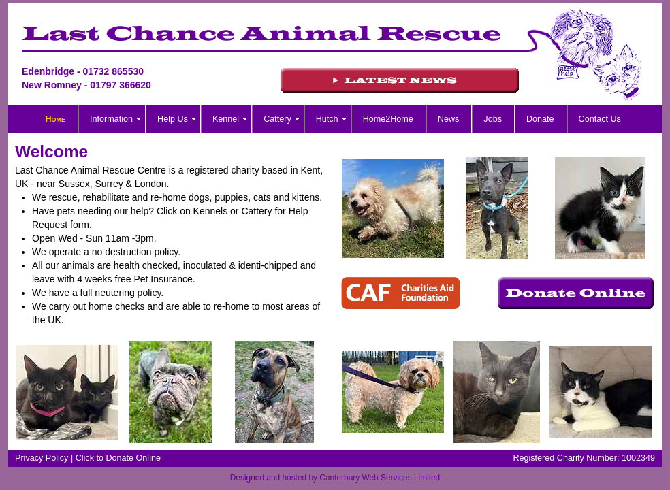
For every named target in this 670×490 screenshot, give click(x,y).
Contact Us (600, 119)
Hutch (327, 119)
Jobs (492, 119)
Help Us (172, 119)
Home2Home (388, 119)
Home (56, 119)
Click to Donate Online (118, 458)
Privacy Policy (41, 458)
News (449, 119)
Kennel (225, 119)
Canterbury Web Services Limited (379, 478)
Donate (540, 119)
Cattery (277, 119)
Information (111, 119)
